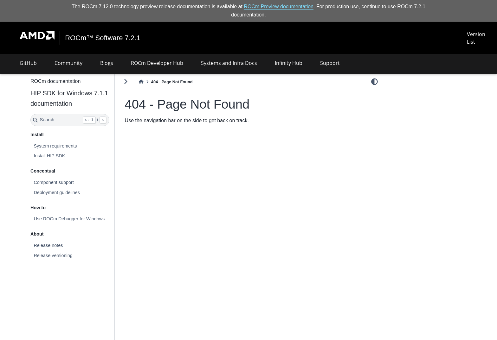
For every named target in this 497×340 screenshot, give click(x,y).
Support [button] (330, 63)
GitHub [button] (28, 63)
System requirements (55, 145)
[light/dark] (374, 81)
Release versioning (53, 255)
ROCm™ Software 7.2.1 (102, 38)
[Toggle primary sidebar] (126, 81)
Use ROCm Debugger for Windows (69, 218)
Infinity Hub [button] (288, 63)
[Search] (69, 120)
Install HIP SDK (49, 155)
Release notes (48, 245)
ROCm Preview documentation (278, 6)
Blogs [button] (106, 63)
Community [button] (68, 63)
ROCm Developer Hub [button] (157, 63)
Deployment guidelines (57, 192)
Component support (54, 182)
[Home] (141, 82)
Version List (476, 38)
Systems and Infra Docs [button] (229, 63)
